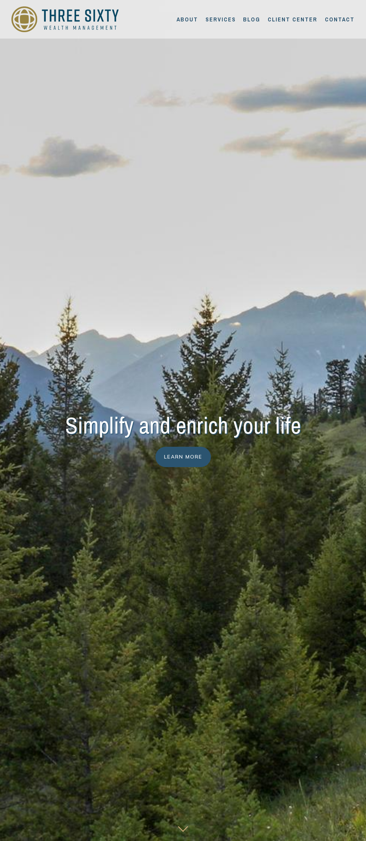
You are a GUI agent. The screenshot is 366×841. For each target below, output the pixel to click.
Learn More (183, 457)
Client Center (292, 19)
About (187, 19)
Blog (251, 19)
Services (221, 19)
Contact (340, 19)
